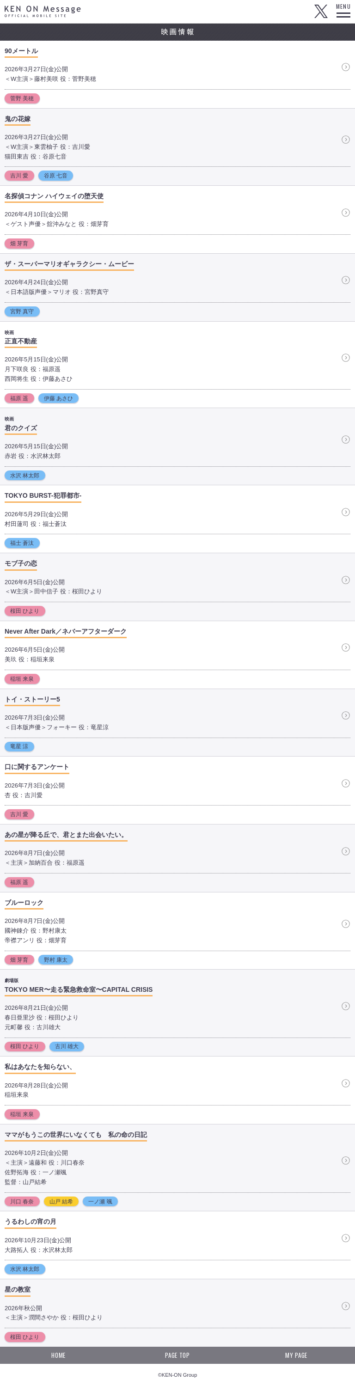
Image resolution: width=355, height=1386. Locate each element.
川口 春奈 (22, 1201)
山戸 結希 (61, 1201)
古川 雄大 (67, 1046)
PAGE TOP (177, 1355)
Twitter (321, 11)
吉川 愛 (19, 175)
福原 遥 (19, 398)
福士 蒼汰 (22, 543)
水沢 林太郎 (24, 475)
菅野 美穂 (22, 98)
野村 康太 (55, 960)
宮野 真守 (22, 311)
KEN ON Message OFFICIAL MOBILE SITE (43, 11)
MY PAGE (296, 1355)
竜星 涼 (19, 746)
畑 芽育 (19, 243)
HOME (58, 1355)
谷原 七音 (55, 175)
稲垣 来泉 (22, 679)
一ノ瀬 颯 (100, 1201)
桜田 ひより (24, 611)
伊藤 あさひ (58, 398)
